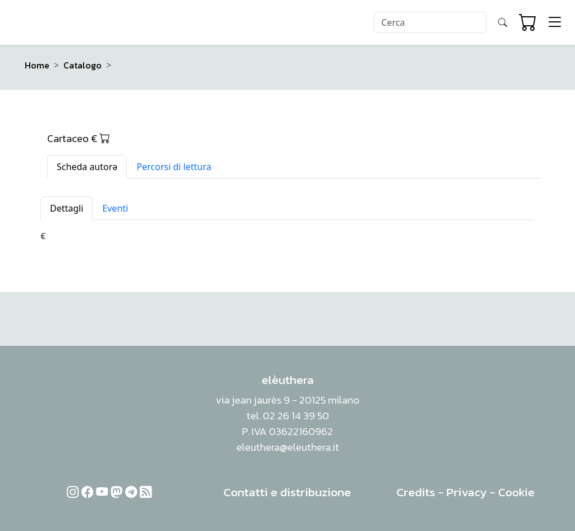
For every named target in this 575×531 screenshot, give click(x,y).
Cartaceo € (78, 138)
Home (37, 65)
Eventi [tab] (115, 208)
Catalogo (82, 65)
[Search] (430, 22)
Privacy (466, 492)
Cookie (516, 492)
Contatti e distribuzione (287, 492)
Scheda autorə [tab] (87, 167)
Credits (415, 492)
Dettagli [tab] (66, 208)
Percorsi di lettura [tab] (173, 167)
